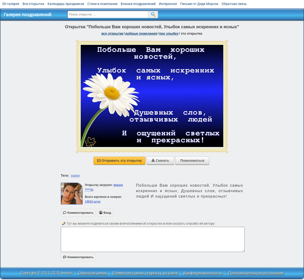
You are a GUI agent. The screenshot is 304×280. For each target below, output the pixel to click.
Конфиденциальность (203, 273)
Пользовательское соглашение (256, 273)
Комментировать (78, 257)
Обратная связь (234, 4)
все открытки (112, 33)
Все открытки (33, 4)
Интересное (168, 4)
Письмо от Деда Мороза (199, 4)
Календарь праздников (66, 4)
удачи (75, 175)
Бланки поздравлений (138, 4)
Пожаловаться (192, 160)
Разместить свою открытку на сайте (145, 273)
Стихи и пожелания (102, 4)
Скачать (160, 160)
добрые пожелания (141, 33)
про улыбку (168, 33)
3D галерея (10, 4)
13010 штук (92, 201)
